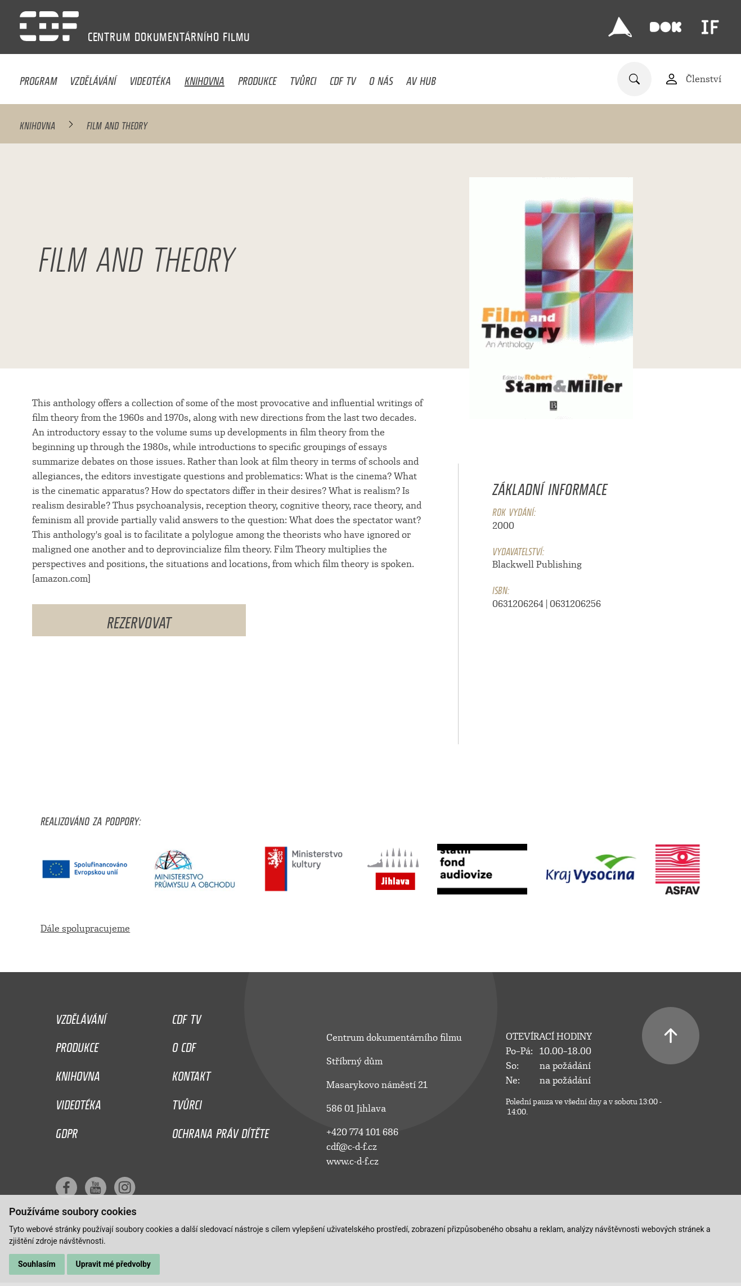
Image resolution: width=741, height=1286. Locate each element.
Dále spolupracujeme (85, 928)
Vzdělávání (93, 78)
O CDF (184, 1044)
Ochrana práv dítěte (220, 1131)
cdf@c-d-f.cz (351, 1146)
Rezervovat (139, 620)
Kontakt (191, 1073)
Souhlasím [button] (37, 1264)
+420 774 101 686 (362, 1132)
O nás (381, 78)
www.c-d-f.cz (352, 1161)
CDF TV (343, 78)
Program (38, 78)
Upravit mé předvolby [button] (113, 1264)
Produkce (257, 78)
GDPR (67, 1131)
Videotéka (150, 78)
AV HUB (421, 78)
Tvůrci (303, 78)
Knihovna (204, 78)
